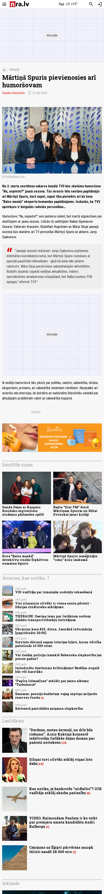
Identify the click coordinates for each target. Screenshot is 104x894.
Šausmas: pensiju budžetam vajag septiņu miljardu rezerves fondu (56, 696)
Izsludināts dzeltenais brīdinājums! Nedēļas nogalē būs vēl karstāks (57, 670)
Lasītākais (13, 720)
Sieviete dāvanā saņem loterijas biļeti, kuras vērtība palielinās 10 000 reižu (58, 644)
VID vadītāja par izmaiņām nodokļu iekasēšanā (53, 592)
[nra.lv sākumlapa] (19, 4)
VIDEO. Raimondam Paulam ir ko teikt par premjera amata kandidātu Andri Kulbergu (63, 822)
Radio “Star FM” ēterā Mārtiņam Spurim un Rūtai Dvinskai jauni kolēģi (75, 511)
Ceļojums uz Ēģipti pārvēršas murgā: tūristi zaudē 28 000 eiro (61, 849)
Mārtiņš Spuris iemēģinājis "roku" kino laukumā (75, 558)
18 (41, 764)
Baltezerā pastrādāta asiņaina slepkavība (49, 708)
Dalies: (36, 412)
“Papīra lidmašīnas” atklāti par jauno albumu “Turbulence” (52, 683)
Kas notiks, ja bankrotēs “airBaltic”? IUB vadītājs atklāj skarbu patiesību (65, 790)
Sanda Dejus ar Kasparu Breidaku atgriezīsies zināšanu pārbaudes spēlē (23, 511)
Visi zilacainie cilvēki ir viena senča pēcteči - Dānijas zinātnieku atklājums (53, 605)
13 (64, 742)
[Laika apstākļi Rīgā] (68, 4)
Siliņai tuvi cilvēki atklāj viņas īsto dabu (61, 761)
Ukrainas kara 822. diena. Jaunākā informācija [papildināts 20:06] (53, 631)
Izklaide (14, 69)
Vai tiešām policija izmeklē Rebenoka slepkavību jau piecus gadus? (58, 657)
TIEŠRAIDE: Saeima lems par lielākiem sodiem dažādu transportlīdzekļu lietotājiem (53, 618)
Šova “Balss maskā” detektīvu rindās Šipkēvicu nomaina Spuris (25, 560)
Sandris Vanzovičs (13, 93)
